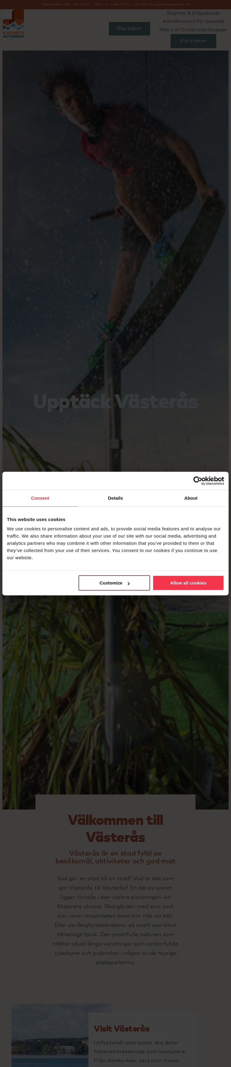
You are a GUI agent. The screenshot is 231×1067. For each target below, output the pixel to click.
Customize (115, 582)
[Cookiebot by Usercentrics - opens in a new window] (197, 480)
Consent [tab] (40, 498)
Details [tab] (115, 498)
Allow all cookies (188, 582)
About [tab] (191, 498)
